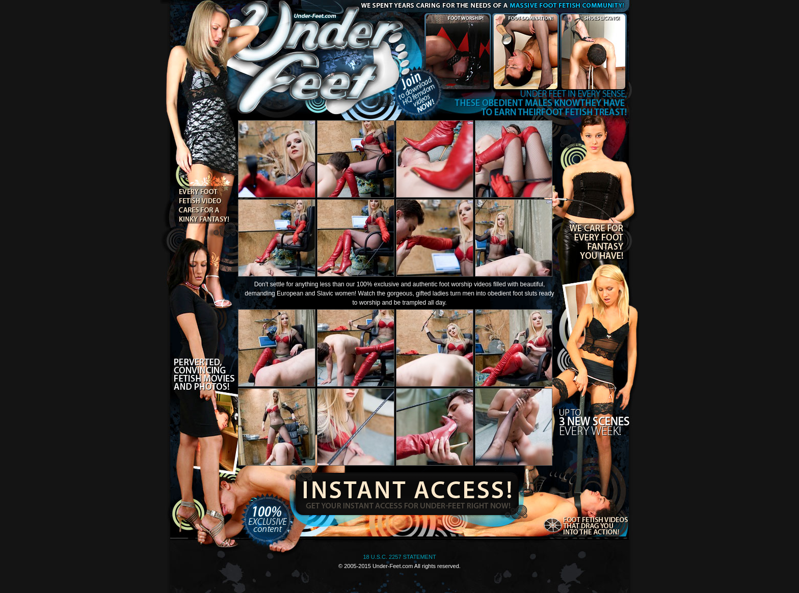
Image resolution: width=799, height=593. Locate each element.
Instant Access (405, 492)
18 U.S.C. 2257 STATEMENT (399, 557)
